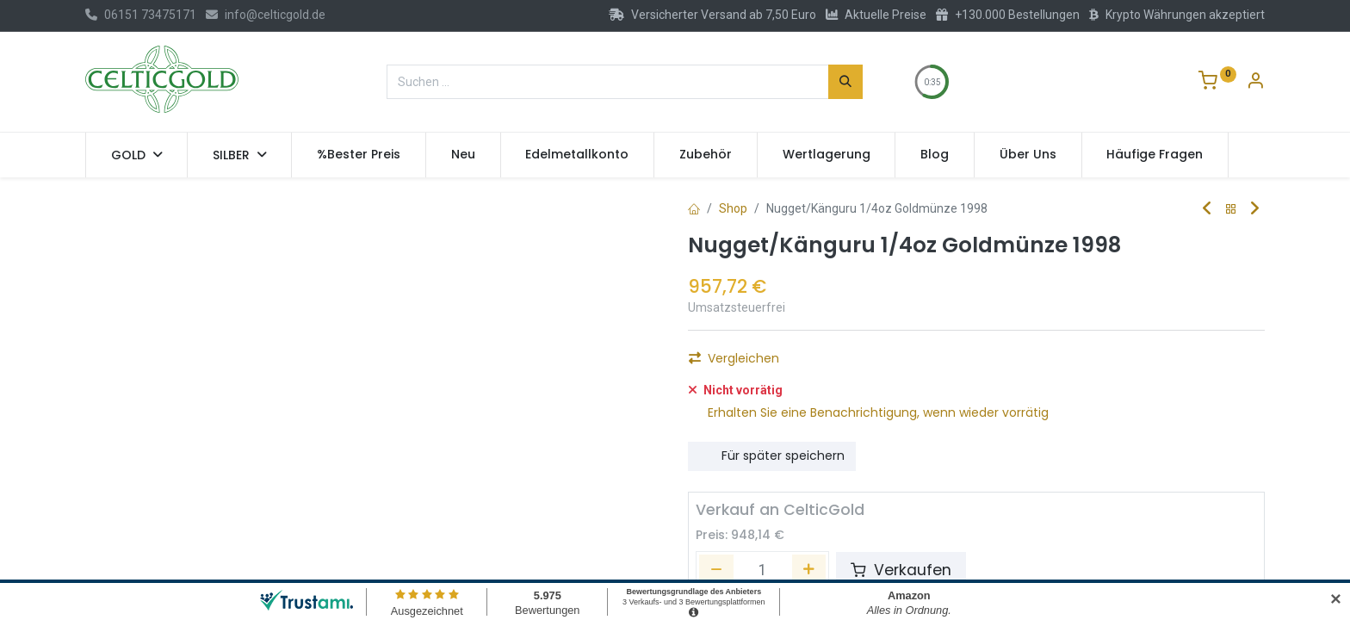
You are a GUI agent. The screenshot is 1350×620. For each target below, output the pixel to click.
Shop (733, 208)
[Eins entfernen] (708, 363)
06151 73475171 (140, 15)
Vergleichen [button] (734, 432)
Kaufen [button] (881, 363)
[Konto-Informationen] (1255, 83)
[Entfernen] (716, 546)
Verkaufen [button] (901, 546)
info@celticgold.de (265, 15)
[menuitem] (358, 155)
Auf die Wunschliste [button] (758, 403)
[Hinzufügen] (801, 363)
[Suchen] (845, 82)
